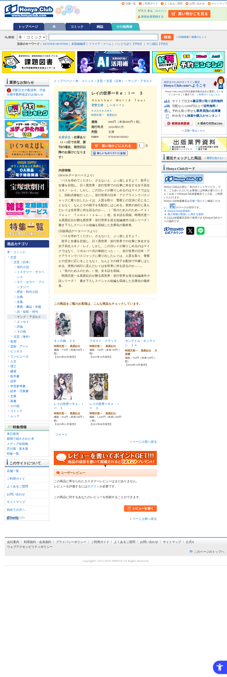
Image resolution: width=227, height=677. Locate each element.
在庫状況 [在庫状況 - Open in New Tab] (65, 137)
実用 (13, 341)
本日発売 (13, 434)
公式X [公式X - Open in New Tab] (190, 542)
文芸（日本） (23, 262)
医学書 (14, 376)
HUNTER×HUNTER (55, 44)
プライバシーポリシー (71, 542)
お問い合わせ (197, 3)
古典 (20, 297)
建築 (13, 371)
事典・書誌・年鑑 (29, 306)
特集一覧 (13, 453)
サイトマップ (219, 3)
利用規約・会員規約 (37, 542)
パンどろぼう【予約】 (129, 44)
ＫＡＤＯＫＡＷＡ (101, 110)
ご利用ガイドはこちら (208, 94)
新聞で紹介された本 (20, 438)
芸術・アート (19, 346)
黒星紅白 (112, 114)
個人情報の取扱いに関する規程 (186, 214)
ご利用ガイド (150, 3)
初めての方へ (16, 509)
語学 (13, 381)
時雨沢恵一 (97, 114)
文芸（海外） (23, 336)
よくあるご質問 (174, 3)
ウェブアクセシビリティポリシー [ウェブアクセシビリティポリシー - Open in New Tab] (30, 547)
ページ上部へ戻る (144, 441)
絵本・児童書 (19, 391)
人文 (13, 361)
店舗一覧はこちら (194, 130)
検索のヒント (199, 36)
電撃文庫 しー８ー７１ (108, 105)
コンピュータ (19, 356)
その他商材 (124, 26)
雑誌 (100, 26)
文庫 (13, 396)
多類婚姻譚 (78, 44)
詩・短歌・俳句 (27, 311)
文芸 (13, 257)
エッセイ (23, 321)
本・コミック (16, 252)
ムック (14, 416)
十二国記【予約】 (157, 44)
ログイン (160, 11)
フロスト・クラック (103, 341)
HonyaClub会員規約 (179, 210)
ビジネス (16, 351)
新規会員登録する (152, 16)
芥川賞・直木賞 (17, 448)
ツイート (61, 434)
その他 (21, 331)
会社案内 (13, 542)
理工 (13, 366)
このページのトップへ (209, 551)
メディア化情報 (17, 444)
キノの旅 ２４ (64, 341)
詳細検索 (184, 36)
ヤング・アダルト (29, 317)
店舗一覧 (130, 3)
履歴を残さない (216, 157)
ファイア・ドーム (100, 44)
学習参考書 (18, 386)
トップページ (28, 26)
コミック (77, 26)
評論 (20, 326)
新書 (13, 401)
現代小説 (23, 267)
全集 (20, 302)
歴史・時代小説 (27, 292)
